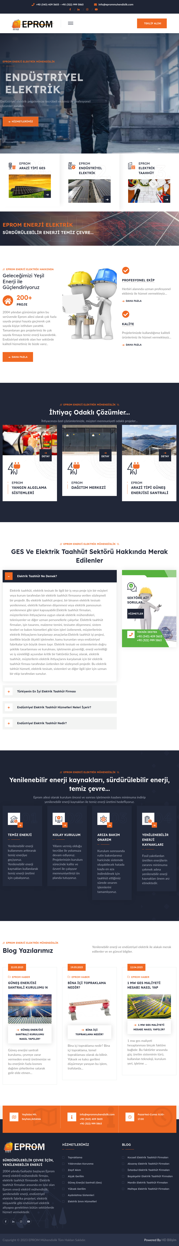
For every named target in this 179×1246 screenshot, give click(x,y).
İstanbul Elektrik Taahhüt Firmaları (149, 1170)
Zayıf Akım (74, 1170)
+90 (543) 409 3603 (48, 4)
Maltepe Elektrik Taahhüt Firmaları (148, 1188)
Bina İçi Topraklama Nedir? (87, 985)
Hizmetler (135, 613)
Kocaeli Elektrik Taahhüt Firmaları (148, 1157)
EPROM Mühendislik (42, 1240)
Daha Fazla (17, 357)
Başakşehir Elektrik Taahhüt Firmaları (150, 1176)
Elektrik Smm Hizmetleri (82, 1201)
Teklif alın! (152, 23)
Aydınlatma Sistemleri (81, 1195)
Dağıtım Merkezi (88, 487)
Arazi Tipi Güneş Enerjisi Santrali (150, 490)
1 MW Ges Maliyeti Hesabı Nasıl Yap (144, 985)
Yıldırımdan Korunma (80, 1163)
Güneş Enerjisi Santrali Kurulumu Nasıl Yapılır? (30, 1034)
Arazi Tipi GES (32, 168)
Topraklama (75, 1157)
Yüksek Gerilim (77, 1188)
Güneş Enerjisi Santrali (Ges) (85, 1182)
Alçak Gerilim (76, 1176)
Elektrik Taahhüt (147, 170)
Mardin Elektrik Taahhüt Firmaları (148, 1182)
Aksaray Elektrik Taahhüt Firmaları (148, 1163)
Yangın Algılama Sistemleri (29, 490)
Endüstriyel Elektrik (90, 170)
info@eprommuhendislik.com (116, 4)
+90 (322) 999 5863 (72, 4)
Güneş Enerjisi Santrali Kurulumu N (28, 985)
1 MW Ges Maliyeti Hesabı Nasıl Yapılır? (149, 1027)
